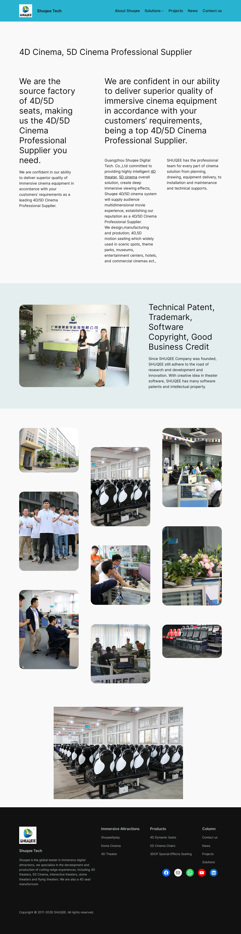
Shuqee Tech (49, 10)
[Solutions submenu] (162, 11)
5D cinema (128, 177)
